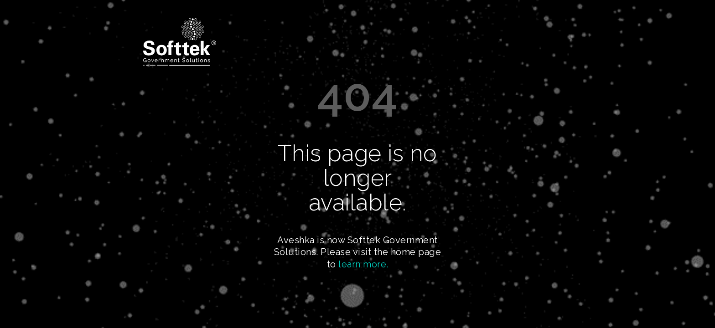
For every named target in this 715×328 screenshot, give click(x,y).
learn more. (363, 264)
